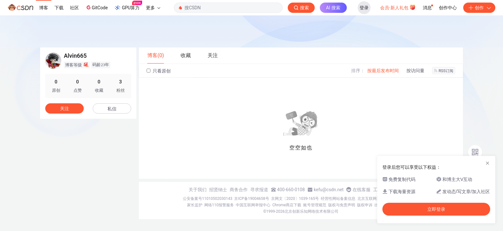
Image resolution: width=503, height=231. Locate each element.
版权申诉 (364, 205)
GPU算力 (128, 6)
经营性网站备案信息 (338, 198)
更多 (153, 7)
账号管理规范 (314, 205)
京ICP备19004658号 (251, 198)
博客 (43, 7)
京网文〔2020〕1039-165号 (295, 198)
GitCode (96, 7)
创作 (479, 7)
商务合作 (239, 189)
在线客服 (362, 189)
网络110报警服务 (219, 205)
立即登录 (436, 209)
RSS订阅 (443, 71)
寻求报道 (259, 189)
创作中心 (448, 7)
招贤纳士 (218, 189)
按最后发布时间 (383, 70)
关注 (64, 108)
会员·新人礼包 (398, 7)
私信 (111, 108)
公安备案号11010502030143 (207, 198)
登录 (364, 7)
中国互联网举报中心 (253, 205)
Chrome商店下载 (286, 205)
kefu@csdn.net (329, 189)
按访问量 (415, 70)
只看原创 (159, 70)
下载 (59, 7)
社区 (74, 7)
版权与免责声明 (341, 205)
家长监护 (194, 205)
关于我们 (198, 189)
